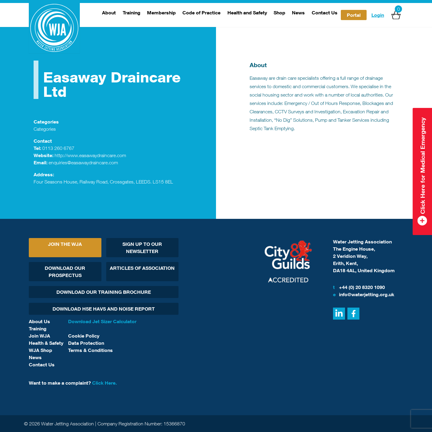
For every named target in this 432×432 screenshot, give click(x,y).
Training (131, 13)
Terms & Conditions (90, 350)
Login (377, 15)
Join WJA (39, 336)
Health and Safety (247, 13)
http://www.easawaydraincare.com (90, 155)
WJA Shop (40, 350)
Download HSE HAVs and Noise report (103, 309)
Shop (279, 13)
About (109, 13)
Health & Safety (46, 343)
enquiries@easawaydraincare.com (83, 162)
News (298, 13)
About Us (39, 321)
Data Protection (86, 343)
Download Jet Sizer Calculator (102, 321)
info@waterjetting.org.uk (363, 294)
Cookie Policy (83, 336)
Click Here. (104, 383)
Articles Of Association (142, 268)
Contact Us (325, 13)
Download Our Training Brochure (103, 292)
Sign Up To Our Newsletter (142, 247)
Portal (354, 15)
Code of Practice (201, 13)
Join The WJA (65, 244)
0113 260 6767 (58, 148)
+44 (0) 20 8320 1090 (359, 287)
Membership (161, 13)
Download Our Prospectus (65, 271)
